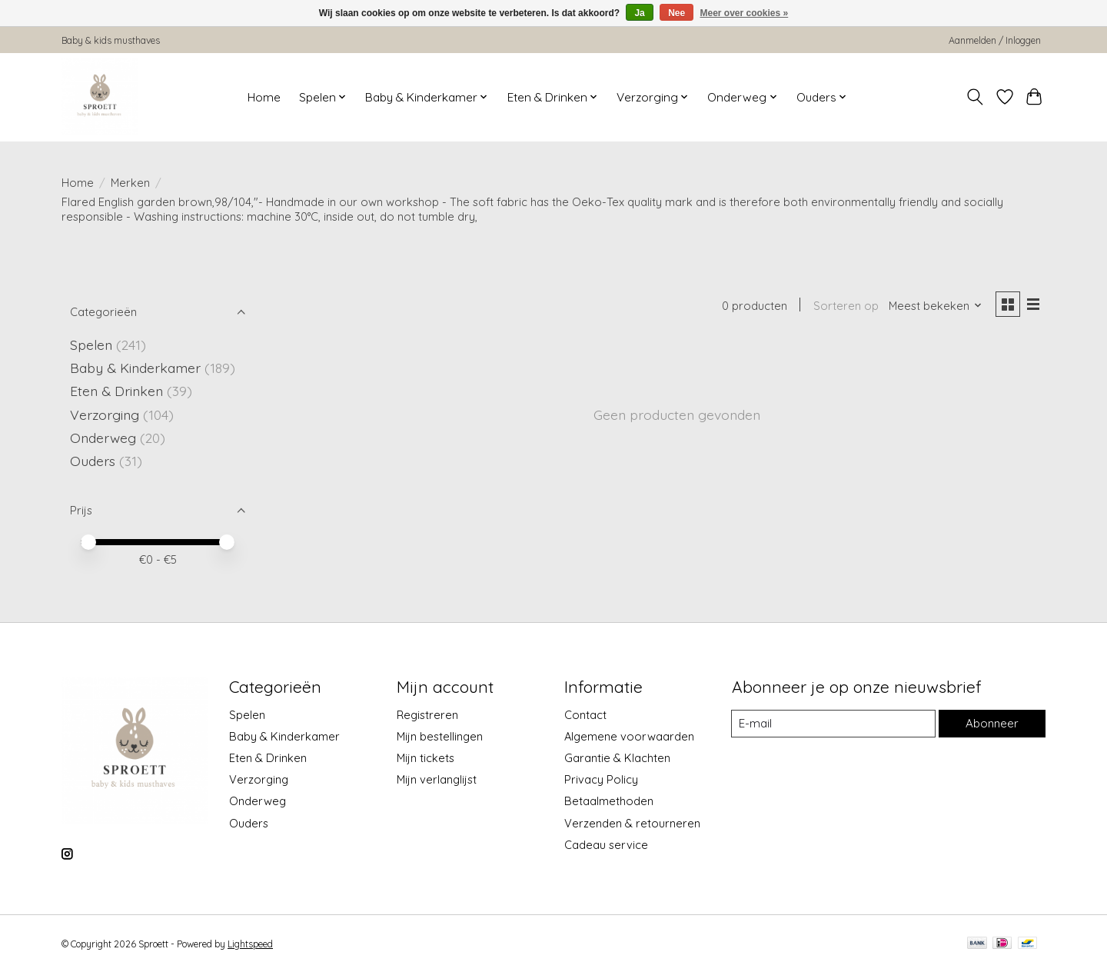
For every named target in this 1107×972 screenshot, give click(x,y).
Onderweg (103, 437)
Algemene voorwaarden (629, 736)
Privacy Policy (601, 779)
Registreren (427, 714)
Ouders (92, 460)
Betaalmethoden (608, 801)
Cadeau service (606, 844)
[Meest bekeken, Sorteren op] (933, 306)
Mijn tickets (425, 758)
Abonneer (991, 723)
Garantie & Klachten (617, 758)
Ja (639, 13)
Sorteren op (843, 306)
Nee (676, 13)
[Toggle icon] (975, 97)
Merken (130, 182)
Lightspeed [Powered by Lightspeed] (250, 944)
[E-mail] (832, 723)
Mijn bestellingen (440, 736)
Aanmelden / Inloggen (995, 40)
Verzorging (104, 414)
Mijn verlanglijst (437, 779)
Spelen (91, 344)
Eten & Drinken (116, 390)
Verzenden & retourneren (632, 823)
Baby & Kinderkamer (135, 367)
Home (264, 97)
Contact (585, 714)
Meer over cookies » (744, 13)
